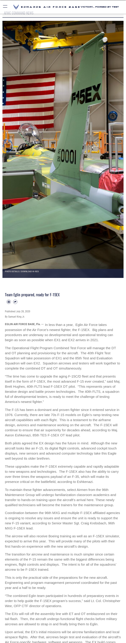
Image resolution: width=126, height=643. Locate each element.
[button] (5, 7)
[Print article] (9, 302)
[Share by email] (15, 302)
